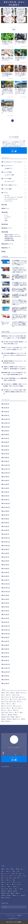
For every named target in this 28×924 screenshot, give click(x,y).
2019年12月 (6, 664)
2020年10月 (6, 633)
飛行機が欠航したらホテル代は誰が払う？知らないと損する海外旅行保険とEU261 (14, 373)
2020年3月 (6, 652)
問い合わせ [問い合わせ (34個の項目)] (4, 714)
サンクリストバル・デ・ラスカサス (15, 197)
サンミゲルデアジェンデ (15, 199)
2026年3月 (6, 407)
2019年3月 (6, 679)
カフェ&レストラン (15, 181)
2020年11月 (6, 630)
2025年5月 (6, 446)
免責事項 (19, 915)
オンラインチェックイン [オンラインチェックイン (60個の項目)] (7, 697)
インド (15, 215)
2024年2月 (6, 496)
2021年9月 (6, 595)
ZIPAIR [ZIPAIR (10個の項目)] (18, 692)
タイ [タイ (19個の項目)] (14, 703)
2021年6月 (6, 603)
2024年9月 (6, 476)
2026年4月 (6, 404)
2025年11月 (6, 423)
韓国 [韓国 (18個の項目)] (3, 721)
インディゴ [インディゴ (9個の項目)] (24, 692)
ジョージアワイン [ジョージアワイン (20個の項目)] (14, 699)
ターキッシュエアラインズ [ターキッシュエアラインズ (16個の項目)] (7, 882)
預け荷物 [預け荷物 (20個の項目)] (8, 721)
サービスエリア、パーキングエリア (14, 162)
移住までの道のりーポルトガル (15, 236)
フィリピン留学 (14, 189)
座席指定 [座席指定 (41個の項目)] (10, 714)
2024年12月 (6, 465)
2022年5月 (6, 564)
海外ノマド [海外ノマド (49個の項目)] (19, 893)
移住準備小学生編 (15, 240)
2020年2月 (6, 656)
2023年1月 (6, 534)
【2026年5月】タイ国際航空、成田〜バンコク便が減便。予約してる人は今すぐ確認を (15, 385)
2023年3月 (6, 530)
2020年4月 (6, 649)
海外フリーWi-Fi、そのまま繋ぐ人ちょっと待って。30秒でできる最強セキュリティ (14, 348)
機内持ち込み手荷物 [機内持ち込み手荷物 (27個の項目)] (6, 893)
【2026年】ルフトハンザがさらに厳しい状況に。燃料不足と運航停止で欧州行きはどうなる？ (14, 391)
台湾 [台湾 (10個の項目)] (22, 712)
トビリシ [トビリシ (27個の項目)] (4, 708)
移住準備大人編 (15, 238)
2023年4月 (6, 526)
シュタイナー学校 (15, 175)
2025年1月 (6, 461)
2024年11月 (6, 469)
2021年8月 (6, 599)
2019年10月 (6, 672)
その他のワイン (15, 168)
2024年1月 (6, 499)
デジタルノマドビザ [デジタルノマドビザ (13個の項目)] (17, 882)
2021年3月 (6, 614)
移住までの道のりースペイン (15, 235)
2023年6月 (6, 518)
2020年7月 (6, 641)
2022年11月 (6, 541)
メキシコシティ (15, 201)
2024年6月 (6, 480)
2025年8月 (6, 434)
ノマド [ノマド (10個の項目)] (9, 708)
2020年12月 (6, 626)
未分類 (14, 204)
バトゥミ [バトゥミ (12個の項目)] (21, 708)
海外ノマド (14, 208)
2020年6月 (6, 645)
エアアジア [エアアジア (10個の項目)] (9, 871)
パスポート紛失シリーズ (14, 185)
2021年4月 (6, 610)
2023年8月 (6, 511)
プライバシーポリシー (11, 915)
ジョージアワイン (14, 165)
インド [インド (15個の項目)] (4, 871)
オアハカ (15, 195)
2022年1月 (6, 580)
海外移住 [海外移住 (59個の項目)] (9, 719)
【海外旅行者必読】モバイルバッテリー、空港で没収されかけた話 (14, 362)
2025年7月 (6, 438)
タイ (15, 219)
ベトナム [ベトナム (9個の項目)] (10, 710)
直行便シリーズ (14, 228)
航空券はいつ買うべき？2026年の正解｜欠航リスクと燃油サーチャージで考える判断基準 (14, 337)
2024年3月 (6, 492)
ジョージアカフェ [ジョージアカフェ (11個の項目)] (6, 699)
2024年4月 (6, 488)
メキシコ (14, 192)
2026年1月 (6, 415)
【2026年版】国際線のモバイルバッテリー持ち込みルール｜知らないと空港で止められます (14, 355)
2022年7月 (6, 557)
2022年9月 (6, 549)
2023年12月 (6, 503)
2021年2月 (6, 618)
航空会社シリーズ (14, 244)
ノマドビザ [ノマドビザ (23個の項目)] (15, 708)
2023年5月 (6, 522)
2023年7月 (6, 515)
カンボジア (15, 217)
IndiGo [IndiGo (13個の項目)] (4, 692)
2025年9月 (6, 430)
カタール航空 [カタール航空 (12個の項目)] (16, 697)
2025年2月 (6, 457)
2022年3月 (6, 572)
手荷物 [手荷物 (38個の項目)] (16, 714)
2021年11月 (6, 587)
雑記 (14, 251)
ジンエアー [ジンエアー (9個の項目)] (20, 701)
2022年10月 (6, 545)
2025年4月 (6, 450)
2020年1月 (6, 660)
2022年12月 (6, 538)
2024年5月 (6, 484)
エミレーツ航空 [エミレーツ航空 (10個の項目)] (16, 871)
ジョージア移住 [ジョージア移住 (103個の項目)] (13, 701)
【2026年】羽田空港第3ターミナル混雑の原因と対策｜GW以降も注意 (15, 379)
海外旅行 (14, 212)
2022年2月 (6, 576)
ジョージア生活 (14, 172)
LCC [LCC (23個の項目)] (8, 692)
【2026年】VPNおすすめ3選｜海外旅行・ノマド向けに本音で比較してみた (15, 342)
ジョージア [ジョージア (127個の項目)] (22, 697)
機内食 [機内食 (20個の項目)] (13, 893)
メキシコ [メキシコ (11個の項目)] (12, 712)
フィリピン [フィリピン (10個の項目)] (4, 710)
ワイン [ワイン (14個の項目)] (17, 712)
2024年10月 (6, 473)
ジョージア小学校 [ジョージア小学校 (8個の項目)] (23, 699)
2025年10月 (6, 427)
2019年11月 (6, 668)
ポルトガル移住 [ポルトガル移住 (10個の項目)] (5, 712)
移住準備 (14, 232)
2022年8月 (6, 553)
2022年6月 (6, 561)
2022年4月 (6, 568)
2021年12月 (6, 584)
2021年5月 (6, 607)
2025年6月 (6, 442)
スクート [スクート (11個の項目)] (4, 703)
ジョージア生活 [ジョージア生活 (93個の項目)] (5, 701)
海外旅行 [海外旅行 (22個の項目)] (4, 719)
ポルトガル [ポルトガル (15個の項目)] (16, 710)
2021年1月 (6, 622)
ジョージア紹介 (14, 178)
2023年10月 (6, 507)
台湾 (15, 220)
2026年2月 (6, 411)
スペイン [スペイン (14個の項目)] (9, 703)
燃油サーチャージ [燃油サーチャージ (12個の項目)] (17, 719)
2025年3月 (6, 453)
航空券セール (14, 247)
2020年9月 (6, 637)
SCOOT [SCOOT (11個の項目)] (13, 692)
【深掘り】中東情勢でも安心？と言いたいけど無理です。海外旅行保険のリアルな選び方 (14, 367)
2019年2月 (6, 683)
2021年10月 (6, 591)
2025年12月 (6, 419)
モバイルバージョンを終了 (14, 922)
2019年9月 (6, 675)
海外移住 (14, 224)
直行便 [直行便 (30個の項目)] (24, 719)
